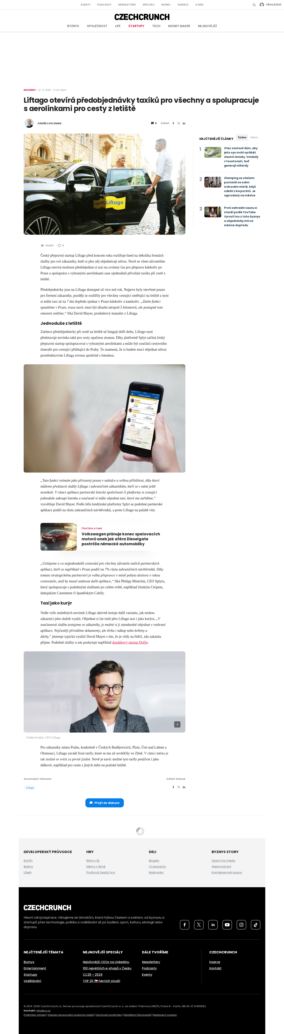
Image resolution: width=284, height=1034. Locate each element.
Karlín (28, 861)
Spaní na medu (223, 861)
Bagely (154, 861)
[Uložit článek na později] (47, 246)
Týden (242, 137)
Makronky (156, 872)
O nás (199, 5)
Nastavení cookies (165, 1015)
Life (118, 26)
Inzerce (183, 5)
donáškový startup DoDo (130, 642)
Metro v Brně (96, 866)
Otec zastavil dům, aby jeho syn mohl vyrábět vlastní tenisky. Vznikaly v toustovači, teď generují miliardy (241, 157)
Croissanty (157, 866)
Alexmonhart (221, 866)
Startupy (136, 26)
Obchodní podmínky (108, 1015)
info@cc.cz (43, 1010)
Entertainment (35, 968)
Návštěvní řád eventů (137, 1015)
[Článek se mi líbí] (61, 246)
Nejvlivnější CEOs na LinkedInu (106, 962)
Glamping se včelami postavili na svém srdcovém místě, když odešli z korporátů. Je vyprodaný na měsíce (240, 186)
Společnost (97, 26)
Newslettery (127, 5)
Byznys (73, 26)
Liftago (30, 787)
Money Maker (179, 26)
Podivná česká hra (100, 872)
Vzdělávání (32, 981)
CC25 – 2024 (93, 975)
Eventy (86, 5)
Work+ (166, 5)
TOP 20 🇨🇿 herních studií (101, 981)
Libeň (28, 872)
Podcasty (104, 5)
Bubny (28, 866)
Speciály (149, 5)
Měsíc (254, 137)
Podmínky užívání (35, 1015)
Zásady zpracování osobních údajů (71, 1015)
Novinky (30, 90)
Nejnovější (207, 26)
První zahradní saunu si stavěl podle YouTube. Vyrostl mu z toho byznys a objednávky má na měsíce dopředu (242, 216)
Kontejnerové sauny (227, 872)
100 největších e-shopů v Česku (107, 968)
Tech (156, 26)
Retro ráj (92, 861)
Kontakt (215, 968)
